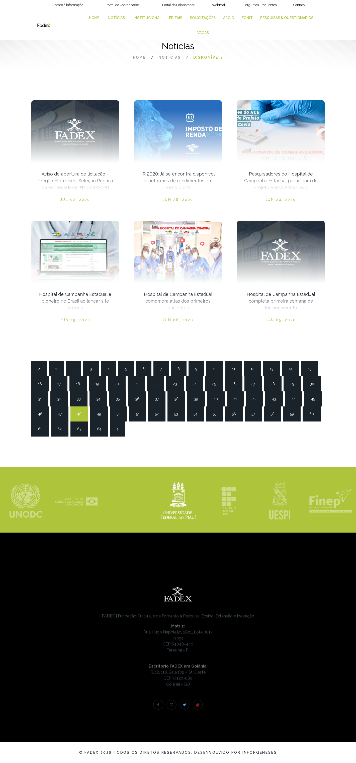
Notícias (116, 18)
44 (296, 398)
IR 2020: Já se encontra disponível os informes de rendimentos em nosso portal (178, 180)
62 (61, 428)
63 (81, 428)
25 (216, 383)
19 (100, 383)
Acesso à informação (67, 5)
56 (236, 413)
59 (294, 413)
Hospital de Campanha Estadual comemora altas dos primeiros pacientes (178, 301)
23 (177, 383)
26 (235, 383)
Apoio (228, 18)
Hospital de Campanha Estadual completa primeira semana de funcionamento (281, 301)
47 (62, 413)
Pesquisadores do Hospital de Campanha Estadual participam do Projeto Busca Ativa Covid (281, 180)
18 (80, 383)
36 (139, 398)
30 (314, 383)
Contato (299, 5)
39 (198, 398)
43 (276, 398)
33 (81, 398)
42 (256, 398)
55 (217, 413)
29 (294, 383)
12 (255, 368)
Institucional (147, 18)
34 (100, 398)
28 (275, 383)
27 (255, 383)
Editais (175, 18)
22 (157, 383)
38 (178, 398)
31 (42, 398)
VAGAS (203, 33)
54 (198, 413)
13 (274, 368)
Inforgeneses (259, 752)
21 (138, 383)
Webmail (219, 5)
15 (312, 368)
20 (119, 383)
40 (218, 398)
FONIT (247, 18)
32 (61, 398)
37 (159, 398)
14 (293, 368)
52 (159, 413)
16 (42, 383)
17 (61, 383)
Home (94, 18)
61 (42, 428)
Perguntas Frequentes (260, 5)
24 (197, 383)
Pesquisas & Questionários (286, 18)
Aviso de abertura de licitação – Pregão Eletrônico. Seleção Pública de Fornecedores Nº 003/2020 (75, 180)
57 (255, 413)
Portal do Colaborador (178, 5)
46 (42, 413)
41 (237, 398)
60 (313, 413)
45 (315, 398)
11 (236, 368)
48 (81, 413)
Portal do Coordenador (122, 5)
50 (121, 413)
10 (217, 368)
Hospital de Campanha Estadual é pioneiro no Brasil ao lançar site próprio (75, 301)
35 (120, 398)
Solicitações (203, 18)
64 (101, 428)
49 (101, 413)
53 (178, 413)
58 (275, 413)
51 (140, 413)
